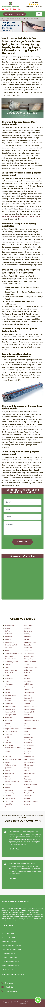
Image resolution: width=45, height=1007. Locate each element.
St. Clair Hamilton (30, 784)
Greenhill (8, 701)
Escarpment (28, 681)
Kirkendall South (11, 731)
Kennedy (8, 726)
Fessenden (9, 687)
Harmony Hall (29, 712)
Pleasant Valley (29, 765)
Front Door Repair (9, 953)
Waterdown (9, 801)
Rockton (8, 776)
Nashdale (8, 757)
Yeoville (7, 807)
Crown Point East (30, 667)
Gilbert (26, 690)
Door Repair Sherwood (13, 18)
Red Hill (27, 771)
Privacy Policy (7, 969)
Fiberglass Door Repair (11, 961)
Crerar (7, 667)
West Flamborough (31, 801)
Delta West (9, 673)
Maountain (28, 743)
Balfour (7, 631)
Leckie (7, 737)
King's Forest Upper (12, 729)
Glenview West (10, 695)
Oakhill (7, 762)
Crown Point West (11, 670)
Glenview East (29, 692)
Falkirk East (9, 684)
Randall (7, 771)
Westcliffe (8, 804)
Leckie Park (28, 737)
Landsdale (8, 734)
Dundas (7, 676)
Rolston (27, 776)
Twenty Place (10, 798)
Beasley (27, 634)
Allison (7, 628)
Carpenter (28, 650)
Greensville (9, 704)
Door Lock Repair (9, 937)
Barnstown (28, 631)
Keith (26, 723)
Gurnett (27, 704)
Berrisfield (8, 637)
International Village (31, 720)
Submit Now (22, 542)
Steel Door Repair (9, 941)
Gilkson (7, 692)
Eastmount (9, 678)
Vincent (27, 798)
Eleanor (27, 678)
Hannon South (29, 709)
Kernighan (28, 726)
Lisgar (7, 740)
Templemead (29, 793)
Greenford (28, 698)
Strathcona (9, 790)
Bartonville (9, 634)
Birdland (8, 639)
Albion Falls (28, 625)
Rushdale (27, 779)
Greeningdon (29, 701)
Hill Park (27, 715)
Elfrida (7, 681)
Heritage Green (10, 715)
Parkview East (29, 762)
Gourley (27, 695)
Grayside (8, 698)
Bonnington (9, 642)
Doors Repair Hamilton (25, 1002)
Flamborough (29, 687)
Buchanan (8, 648)
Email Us (9, 987)
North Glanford (29, 759)
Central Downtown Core (13, 653)
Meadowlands (29, 745)
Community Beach (11, 662)
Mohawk (27, 751)
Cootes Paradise (30, 662)
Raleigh (27, 768)
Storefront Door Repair (11, 965)
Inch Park (8, 720)
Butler (7, 650)
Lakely (26, 731)
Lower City (28, 740)
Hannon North (10, 709)
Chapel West (28, 656)
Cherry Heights (29, 659)
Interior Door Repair (10, 957)
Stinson (7, 787)
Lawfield (27, 734)
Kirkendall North (30, 729)
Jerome (7, 723)
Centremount (29, 653)
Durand (26, 676)
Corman (27, 664)
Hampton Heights (30, 706)
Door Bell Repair (8, 933)
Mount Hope (9, 754)
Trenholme (28, 796)
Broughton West (11, 645)
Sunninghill (28, 790)
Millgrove (8, 751)
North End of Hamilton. (13, 759)
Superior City (9, 793)
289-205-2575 (11, 991)
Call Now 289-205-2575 (14, 14)
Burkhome (28, 648)
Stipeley (27, 787)
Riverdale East (10, 773)
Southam (8, 784)
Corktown (8, 664)
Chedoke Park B (11, 659)
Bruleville (27, 645)
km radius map (22, 579)
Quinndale (8, 768)
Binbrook (27, 637)
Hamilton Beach (10, 706)
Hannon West (10, 712)
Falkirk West (28, 684)
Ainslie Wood (9, 625)
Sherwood (28, 782)
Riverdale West (29, 773)
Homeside (8, 717)
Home (4, 18)
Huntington (28, 717)
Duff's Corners (29, 673)
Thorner (8, 796)
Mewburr (27, 748)
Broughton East (30, 642)
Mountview (28, 754)
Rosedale (8, 779)
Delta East (28, 670)
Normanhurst (29, 757)
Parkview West (10, 765)
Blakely (26, 639)
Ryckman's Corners (12, 782)
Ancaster (27, 628)
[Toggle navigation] (39, 14)
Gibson (7, 690)
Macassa (8, 743)
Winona (27, 804)
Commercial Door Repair (12, 949)
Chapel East (9, 656)
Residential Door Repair (11, 945)
